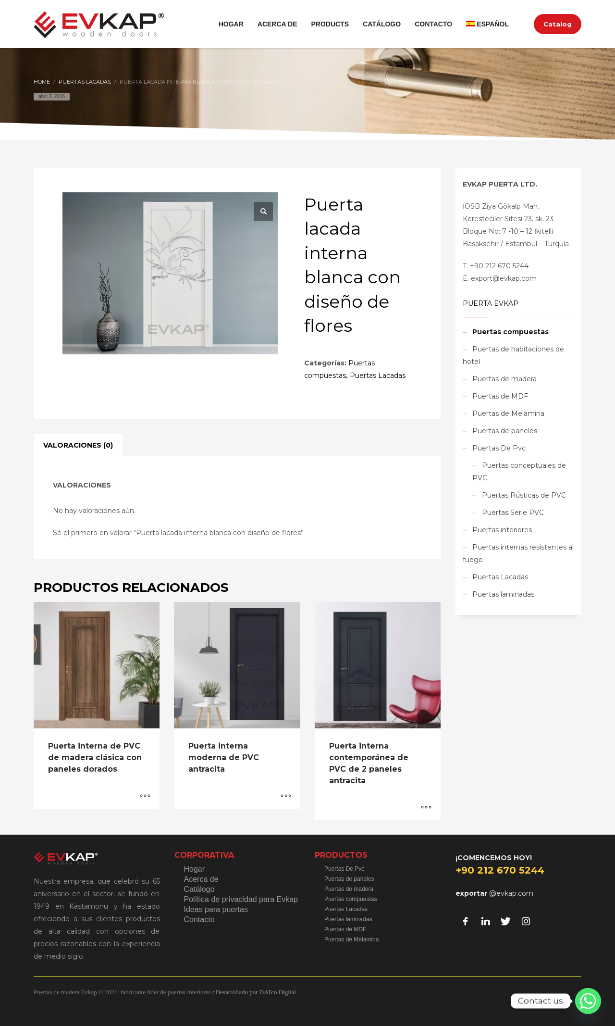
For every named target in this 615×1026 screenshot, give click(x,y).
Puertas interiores (502, 530)
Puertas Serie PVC (513, 512)
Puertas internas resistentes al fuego (518, 553)
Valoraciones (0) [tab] (78, 445)
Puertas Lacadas (378, 375)
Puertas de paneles (504, 430)
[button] (263, 211)
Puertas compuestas (510, 331)
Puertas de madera (504, 379)
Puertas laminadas (503, 594)
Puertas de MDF (500, 396)
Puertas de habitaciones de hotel (513, 355)
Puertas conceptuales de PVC (519, 471)
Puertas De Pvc (499, 448)
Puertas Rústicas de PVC (524, 495)
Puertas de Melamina (508, 413)
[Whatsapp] (588, 1001)
